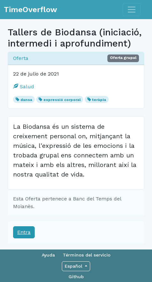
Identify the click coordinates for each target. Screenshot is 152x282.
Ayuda (48, 254)
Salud (23, 86)
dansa (26, 100)
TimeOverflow (30, 9)
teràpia (99, 100)
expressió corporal (62, 100)
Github (76, 276)
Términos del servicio (87, 254)
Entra (24, 232)
